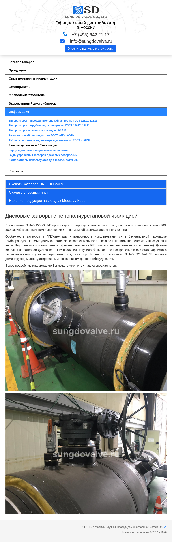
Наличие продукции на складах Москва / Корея (48, 201)
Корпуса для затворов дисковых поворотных (39, 150)
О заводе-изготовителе (27, 95)
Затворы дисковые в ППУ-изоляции (33, 145)
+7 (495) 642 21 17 (90, 34)
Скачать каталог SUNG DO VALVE (37, 184)
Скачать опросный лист (28, 192)
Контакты (16, 171)
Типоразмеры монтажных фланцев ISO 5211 (38, 130)
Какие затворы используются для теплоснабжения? (44, 160)
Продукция (17, 70)
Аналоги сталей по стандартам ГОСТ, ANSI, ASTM (42, 135)
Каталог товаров (21, 62)
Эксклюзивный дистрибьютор (32, 103)
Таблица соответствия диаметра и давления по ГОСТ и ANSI (49, 140)
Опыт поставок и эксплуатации (33, 78)
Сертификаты (19, 87)
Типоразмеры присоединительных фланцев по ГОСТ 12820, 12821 (53, 120)
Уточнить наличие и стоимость (90, 48)
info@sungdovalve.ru (91, 41)
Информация (19, 112)
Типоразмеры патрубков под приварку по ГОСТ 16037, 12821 (49, 125)
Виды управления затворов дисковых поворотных (43, 155)
